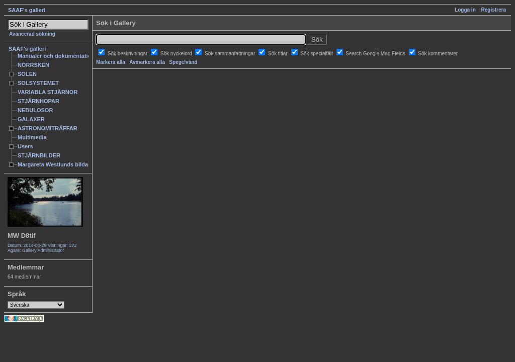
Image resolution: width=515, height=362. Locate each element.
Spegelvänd (183, 62)
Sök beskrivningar (128, 53)
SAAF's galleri (26, 10)
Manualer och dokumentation (56, 56)
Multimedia (32, 137)
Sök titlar (278, 53)
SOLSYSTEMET (38, 83)
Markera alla (110, 62)
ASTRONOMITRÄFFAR (47, 128)
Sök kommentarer (438, 53)
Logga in (465, 10)
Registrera (493, 10)
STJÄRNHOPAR (38, 101)
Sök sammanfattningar (230, 53)
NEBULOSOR (35, 110)
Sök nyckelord (177, 53)
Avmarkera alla (147, 62)
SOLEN (27, 74)
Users (25, 146)
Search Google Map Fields (376, 53)
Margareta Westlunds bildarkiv (58, 164)
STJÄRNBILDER (39, 155)
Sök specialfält (317, 53)
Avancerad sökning (32, 34)
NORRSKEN (33, 65)
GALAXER (31, 119)
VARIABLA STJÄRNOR (47, 92)
